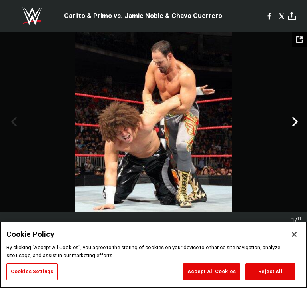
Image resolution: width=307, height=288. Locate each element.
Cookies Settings (32, 271)
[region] (153, 255)
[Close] (294, 234)
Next (294, 122)
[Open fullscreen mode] (299, 39)
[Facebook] (269, 16)
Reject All (270, 271)
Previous (13, 122)
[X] (281, 16)
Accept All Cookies (211, 271)
